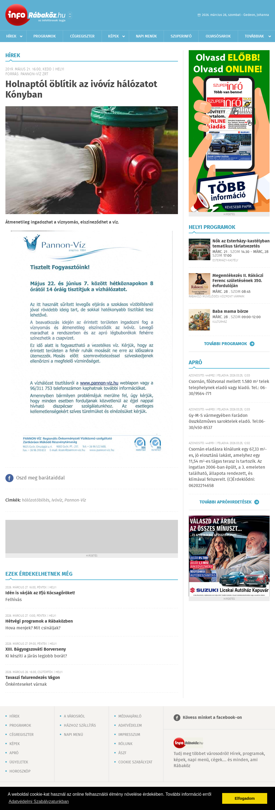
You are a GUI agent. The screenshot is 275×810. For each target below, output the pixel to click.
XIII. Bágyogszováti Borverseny (35, 649)
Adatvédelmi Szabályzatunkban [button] (39, 801)
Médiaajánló (130, 716)
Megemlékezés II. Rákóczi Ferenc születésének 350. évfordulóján (237, 280)
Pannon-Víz (75, 500)
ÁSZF (122, 753)
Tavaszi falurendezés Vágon (32, 677)
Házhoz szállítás (80, 726)
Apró (14, 753)
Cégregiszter (82, 36)
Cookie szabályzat (135, 762)
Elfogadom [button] (245, 798)
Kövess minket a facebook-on (212, 717)
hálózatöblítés (35, 500)
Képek (113, 36)
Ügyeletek (18, 762)
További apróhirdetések (226, 502)
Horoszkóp (19, 771)
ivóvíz (56, 500)
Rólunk (125, 744)
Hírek (11, 36)
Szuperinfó (181, 36)
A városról (74, 716)
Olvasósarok (218, 36)
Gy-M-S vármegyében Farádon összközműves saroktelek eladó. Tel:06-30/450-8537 (227, 421)
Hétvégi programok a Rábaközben (39, 621)
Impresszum (129, 735)
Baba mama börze (230, 311)
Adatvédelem (130, 726)
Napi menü (73, 735)
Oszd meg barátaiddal (40, 478)
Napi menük (146, 36)
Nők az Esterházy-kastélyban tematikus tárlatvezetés (241, 244)
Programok (44, 36)
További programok (225, 343)
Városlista (70, 15)
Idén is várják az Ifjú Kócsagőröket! (40, 593)
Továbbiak (254, 36)
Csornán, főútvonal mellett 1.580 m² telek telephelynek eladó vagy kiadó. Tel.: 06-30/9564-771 (229, 387)
